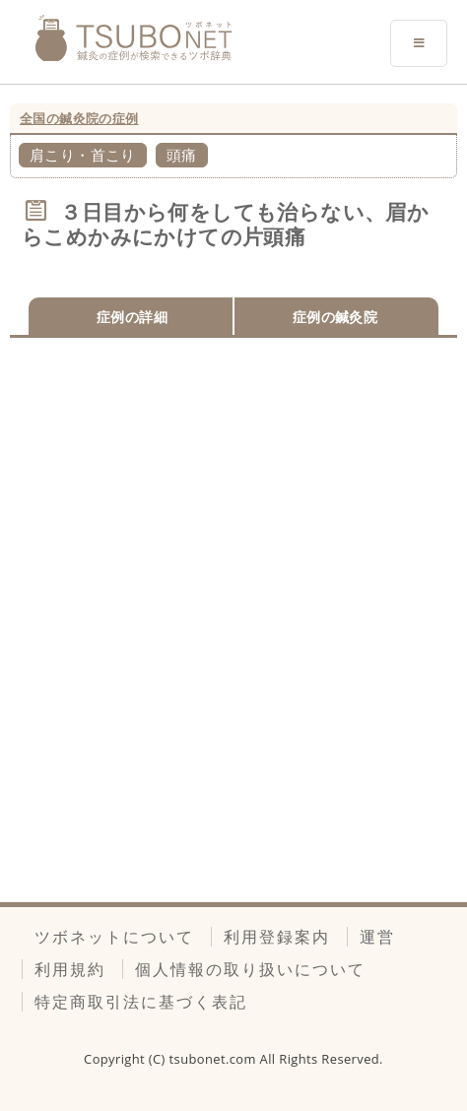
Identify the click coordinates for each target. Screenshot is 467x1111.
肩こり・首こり (83, 154)
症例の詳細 (132, 316)
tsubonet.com (214, 1059)
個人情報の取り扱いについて (250, 969)
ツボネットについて (114, 937)
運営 (377, 937)
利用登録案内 (277, 937)
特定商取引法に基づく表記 (140, 1002)
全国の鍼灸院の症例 (79, 118)
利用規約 (69, 969)
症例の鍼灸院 (335, 316)
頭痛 (182, 154)
